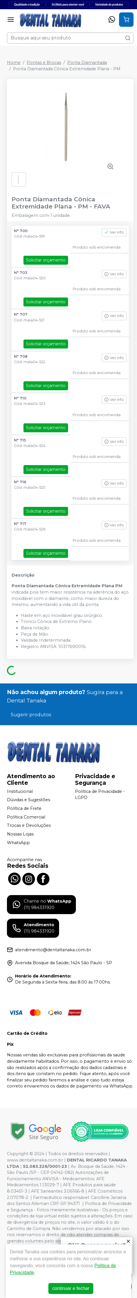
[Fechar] (128, 1241)
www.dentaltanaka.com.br (35, 1160)
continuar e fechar (70, 1288)
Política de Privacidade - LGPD (100, 794)
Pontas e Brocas (44, 62)
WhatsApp (18, 842)
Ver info (114, 232)
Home (14, 62)
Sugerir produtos (31, 714)
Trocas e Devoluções (29, 825)
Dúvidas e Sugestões (28, 800)
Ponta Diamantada (87, 62)
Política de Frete (24, 808)
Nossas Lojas (20, 834)
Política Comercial (26, 817)
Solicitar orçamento (45, 260)
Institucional (20, 791)
